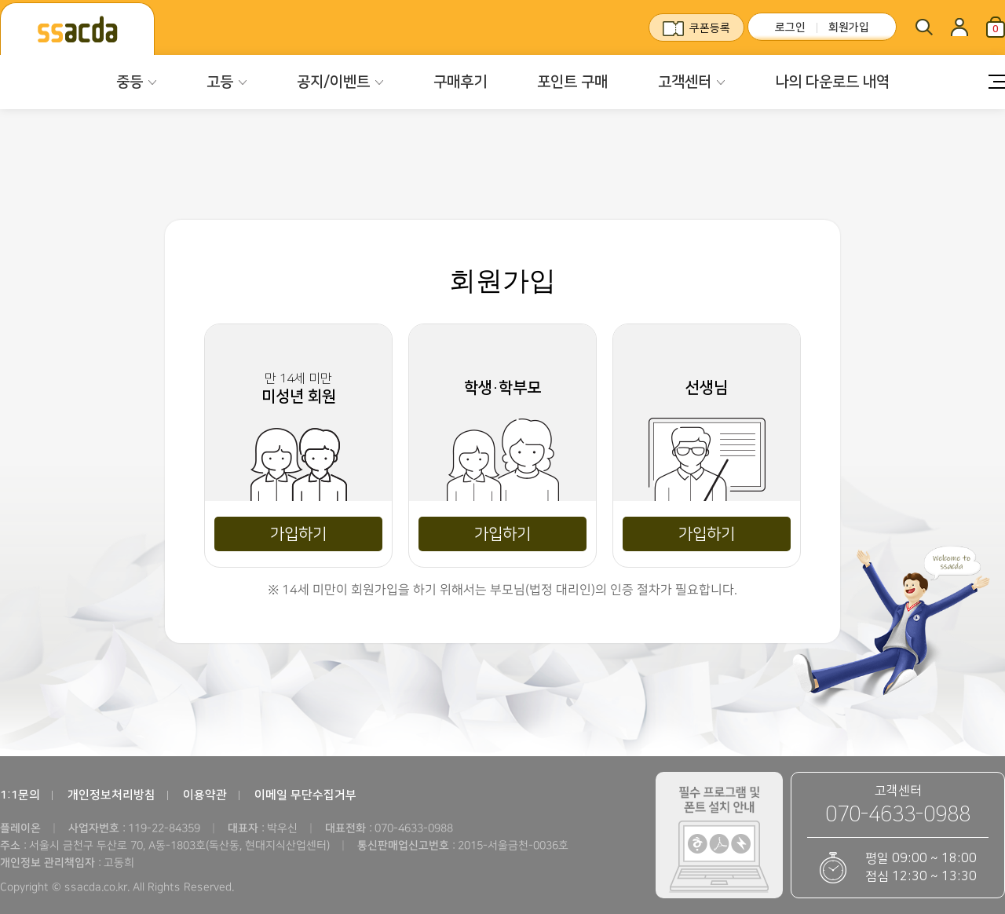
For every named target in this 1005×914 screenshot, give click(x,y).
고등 (219, 82)
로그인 (790, 27)
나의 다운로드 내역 (832, 82)
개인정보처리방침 (111, 795)
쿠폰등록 (709, 28)
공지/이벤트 (333, 82)
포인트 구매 (572, 82)
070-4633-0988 (897, 814)
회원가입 (848, 27)
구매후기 (460, 82)
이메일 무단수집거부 (305, 795)
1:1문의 (20, 795)
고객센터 (684, 82)
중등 (129, 82)
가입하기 (298, 534)
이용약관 (205, 795)
